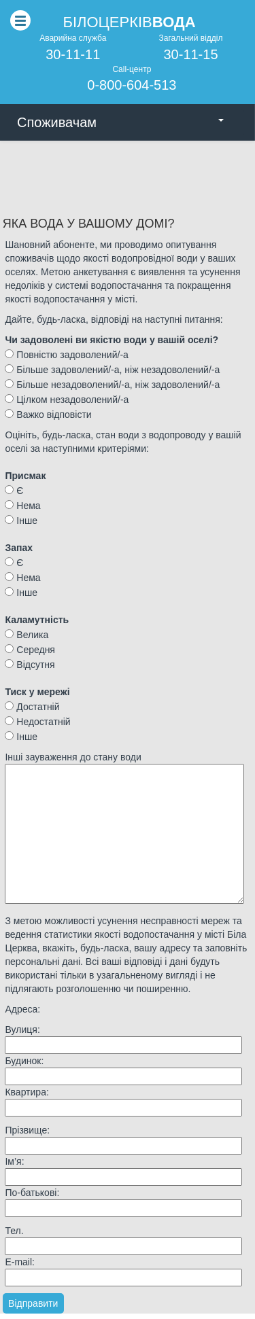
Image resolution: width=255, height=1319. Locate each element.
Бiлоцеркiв (129, 22)
